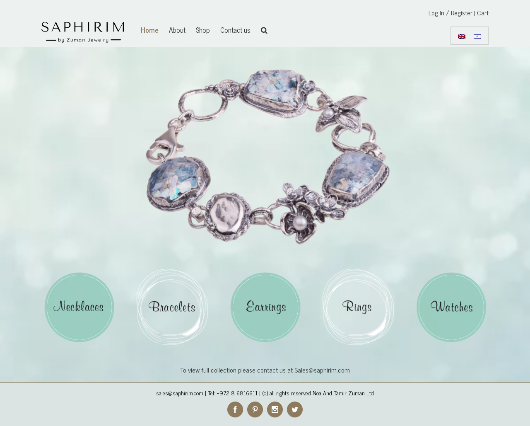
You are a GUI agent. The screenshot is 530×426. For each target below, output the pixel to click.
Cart (483, 12)
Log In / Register (450, 12)
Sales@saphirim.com (322, 369)
